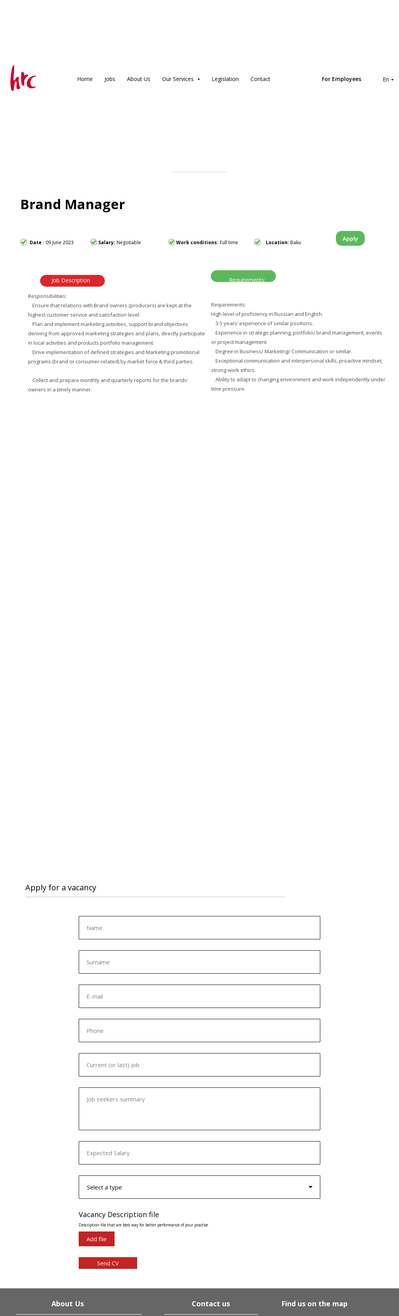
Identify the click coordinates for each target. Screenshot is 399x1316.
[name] (199, 927)
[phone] (199, 1030)
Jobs (109, 79)
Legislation (225, 79)
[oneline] (199, 962)
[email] (199, 996)
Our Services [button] (178, 79)
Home (85, 79)
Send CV (108, 1263)
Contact (260, 79)
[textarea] (199, 1108)
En (386, 79)
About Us (138, 79)
